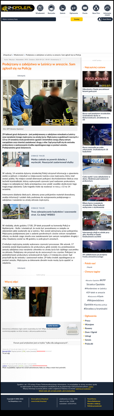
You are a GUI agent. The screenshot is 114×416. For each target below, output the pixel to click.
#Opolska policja (100, 305)
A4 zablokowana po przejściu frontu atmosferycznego (95, 256)
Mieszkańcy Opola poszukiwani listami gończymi (96, 90)
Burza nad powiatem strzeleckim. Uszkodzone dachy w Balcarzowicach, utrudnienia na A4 (97, 117)
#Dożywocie (92, 296)
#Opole (100, 297)
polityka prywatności (83, 388)
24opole (89, 267)
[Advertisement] (57, 37)
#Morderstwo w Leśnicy (96, 289)
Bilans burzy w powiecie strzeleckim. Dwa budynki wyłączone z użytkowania (93, 205)
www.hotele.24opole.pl (38, 401)
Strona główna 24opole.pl (39, 399)
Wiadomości (19, 55)
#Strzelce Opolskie (92, 280)
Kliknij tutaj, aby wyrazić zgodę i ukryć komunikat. (57, 391)
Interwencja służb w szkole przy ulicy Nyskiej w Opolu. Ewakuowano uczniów (96, 235)
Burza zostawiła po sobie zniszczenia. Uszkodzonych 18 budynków (95, 150)
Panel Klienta (91, 399)
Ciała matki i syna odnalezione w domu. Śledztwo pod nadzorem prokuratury (96, 179)
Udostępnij (21, 76)
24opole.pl (7, 55)
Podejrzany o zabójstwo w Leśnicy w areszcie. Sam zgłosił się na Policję (53, 55)
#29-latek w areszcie (95, 293)
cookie (90, 386)
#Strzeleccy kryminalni (95, 309)
